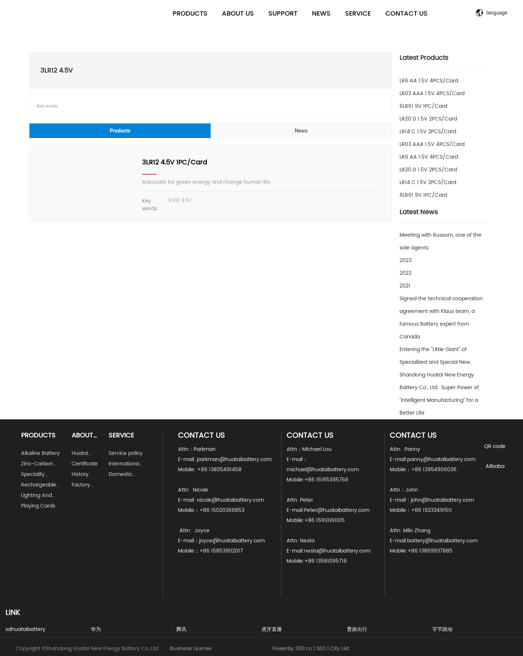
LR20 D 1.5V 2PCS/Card (428, 119)
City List (339, 648)
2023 (405, 260)
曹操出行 (357, 629)
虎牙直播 (272, 629)
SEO (321, 648)
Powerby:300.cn (292, 648)
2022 (405, 273)
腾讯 (181, 629)
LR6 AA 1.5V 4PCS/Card (429, 81)
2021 (405, 286)
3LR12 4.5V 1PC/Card (174, 162)
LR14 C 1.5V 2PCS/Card (428, 131)
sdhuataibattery (25, 629)
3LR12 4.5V (179, 200)
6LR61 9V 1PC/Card (423, 106)
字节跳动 (442, 629)
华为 (96, 629)
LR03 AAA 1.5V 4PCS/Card (432, 93)
